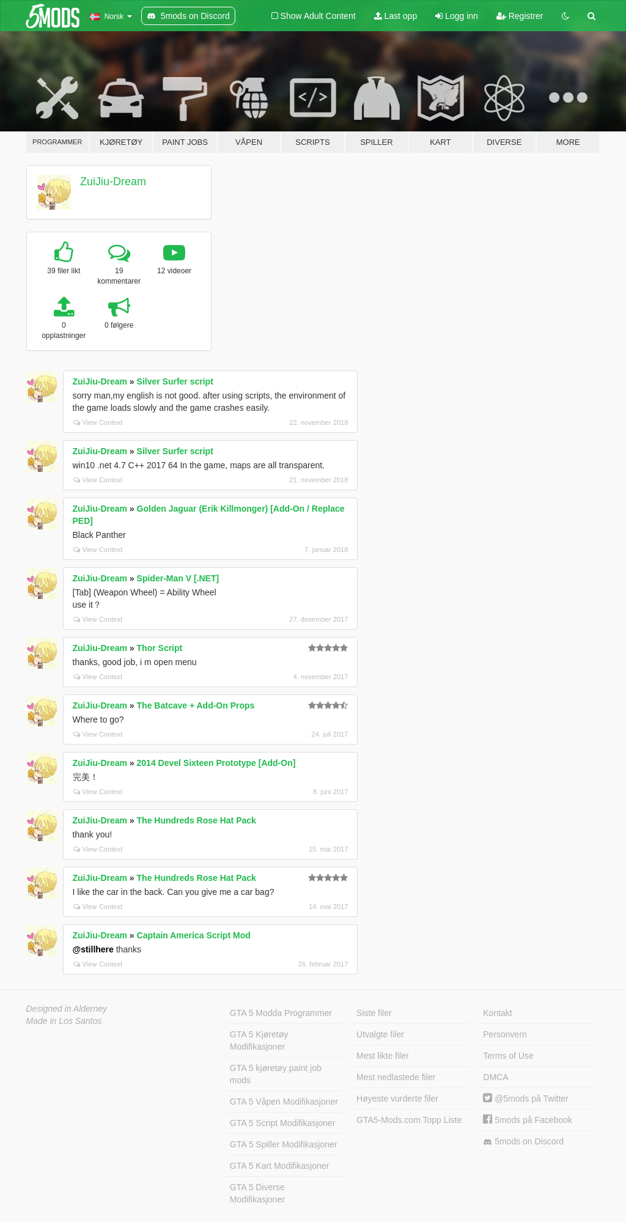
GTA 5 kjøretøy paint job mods (276, 1074)
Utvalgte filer (380, 1034)
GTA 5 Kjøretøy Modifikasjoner (259, 1040)
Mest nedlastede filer (395, 1077)
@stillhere (93, 949)
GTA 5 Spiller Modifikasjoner (283, 1144)
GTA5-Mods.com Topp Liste (409, 1120)
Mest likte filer (382, 1056)
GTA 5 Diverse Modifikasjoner (257, 1193)
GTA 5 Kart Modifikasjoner (279, 1166)
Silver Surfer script (175, 381)
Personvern (505, 1034)
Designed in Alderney (67, 1009)
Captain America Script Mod (194, 935)
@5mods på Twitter (525, 1098)
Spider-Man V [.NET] (178, 578)
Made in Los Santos (64, 1021)
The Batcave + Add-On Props (196, 705)
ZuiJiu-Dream (113, 181)
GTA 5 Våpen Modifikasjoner (284, 1101)
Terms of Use (508, 1056)
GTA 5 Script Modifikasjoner (282, 1123)
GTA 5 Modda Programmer (281, 1013)
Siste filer (374, 1013)
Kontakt (497, 1013)
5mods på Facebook (527, 1119)
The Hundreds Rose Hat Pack (196, 820)
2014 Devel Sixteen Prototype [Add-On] (216, 763)
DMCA (495, 1077)
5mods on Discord (523, 1141)
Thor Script (160, 648)
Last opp (396, 16)
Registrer (519, 16)
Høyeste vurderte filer (397, 1098)
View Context (98, 422)
